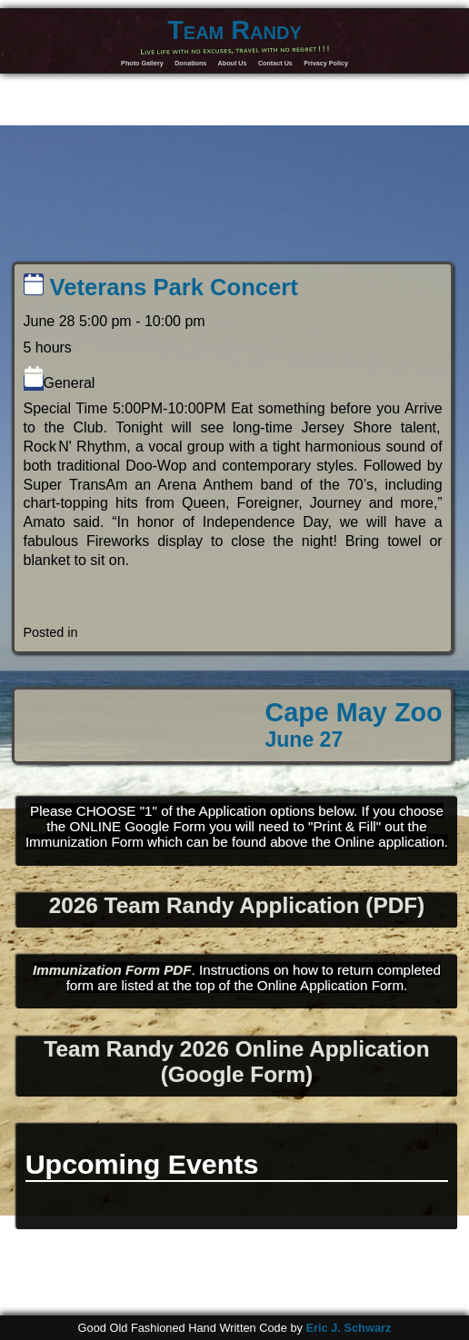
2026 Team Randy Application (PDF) (236, 905)
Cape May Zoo (353, 725)
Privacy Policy (326, 63)
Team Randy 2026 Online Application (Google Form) (236, 1062)
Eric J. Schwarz (348, 1328)
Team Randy (234, 30)
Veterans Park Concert (161, 287)
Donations (190, 63)
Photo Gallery (142, 63)
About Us (232, 63)
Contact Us (275, 63)
